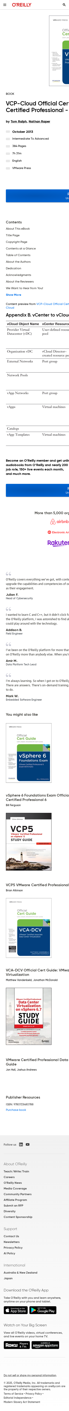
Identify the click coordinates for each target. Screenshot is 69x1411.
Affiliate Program (15, 1200)
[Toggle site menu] (4, 4)
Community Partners (17, 1194)
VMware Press (21, 168)
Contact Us (11, 1236)
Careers (9, 1177)
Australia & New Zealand (20, 1273)
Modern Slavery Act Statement (22, 1402)
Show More (13, 294)
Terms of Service (13, 1393)
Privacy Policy (13, 1248)
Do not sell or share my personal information (30, 1375)
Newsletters (12, 1242)
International (14, 1265)
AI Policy (9, 1253)
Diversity (9, 1211)
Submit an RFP (13, 1205)
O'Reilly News (13, 1183)
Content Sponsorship (18, 1217)
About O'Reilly (15, 1164)
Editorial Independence (17, 1397)
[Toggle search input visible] (64, 4)
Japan (8, 1278)
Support (10, 1229)
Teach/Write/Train (16, 1171)
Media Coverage (15, 1188)
